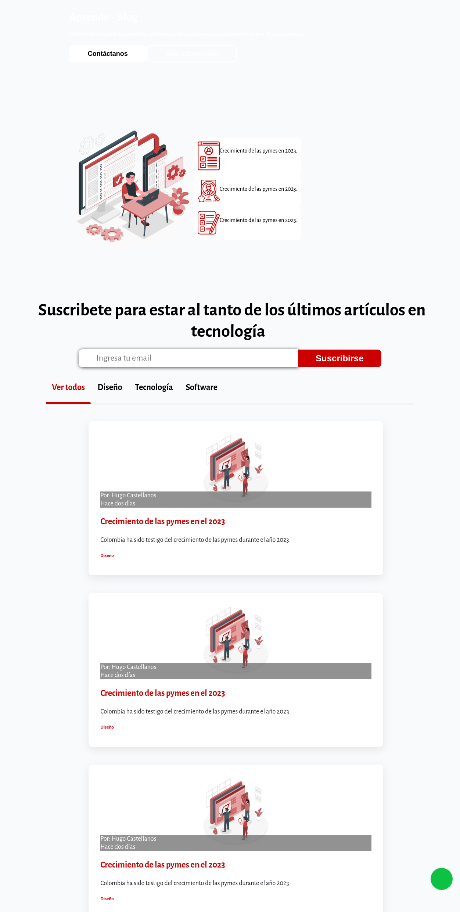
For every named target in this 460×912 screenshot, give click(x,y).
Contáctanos (108, 53)
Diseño (110, 387)
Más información (192, 53)
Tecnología (154, 387)
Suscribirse (340, 358)
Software (202, 387)
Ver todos (68, 387)
